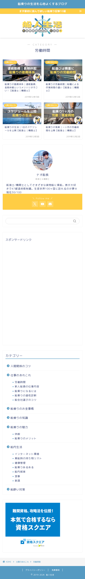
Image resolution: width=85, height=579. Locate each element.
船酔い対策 (18, 489)
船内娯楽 (20, 471)
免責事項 (56, 570)
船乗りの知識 (19, 418)
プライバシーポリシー (35, 570)
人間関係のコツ (21, 366)
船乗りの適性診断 (26, 395)
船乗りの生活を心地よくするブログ (42, 4)
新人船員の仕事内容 (27, 386)
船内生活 (16, 447)
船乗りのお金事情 (22, 409)
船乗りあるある (24, 467)
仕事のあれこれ (21, 375)
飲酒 (17, 480)
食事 (17, 476)
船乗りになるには (26, 391)
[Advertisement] (42, 292)
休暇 (17, 434)
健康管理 (20, 463)
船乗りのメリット (26, 438)
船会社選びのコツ (26, 399)
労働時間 (20, 382)
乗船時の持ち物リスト (28, 458)
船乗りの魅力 (19, 427)
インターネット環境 (27, 454)
